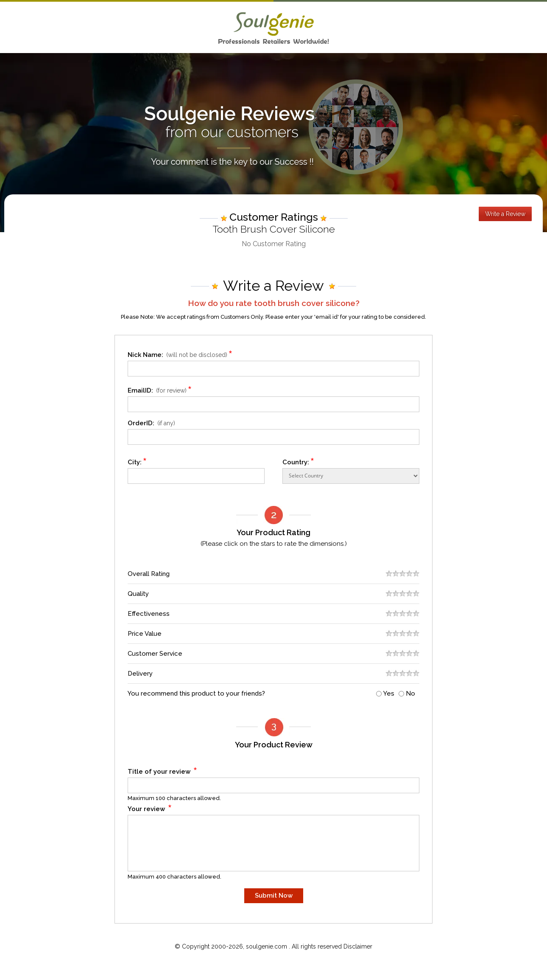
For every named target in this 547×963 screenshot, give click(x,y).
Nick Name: (181, 353)
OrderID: (151, 423)
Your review (150, 807)
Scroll (532, 939)
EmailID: (161, 389)
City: (137, 460)
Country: (298, 460)
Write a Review (505, 214)
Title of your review (163, 770)
